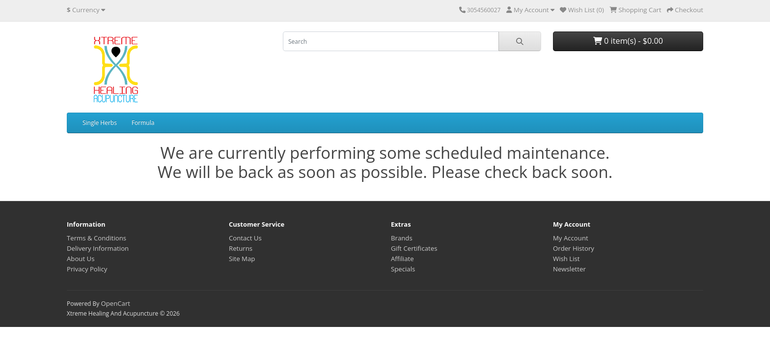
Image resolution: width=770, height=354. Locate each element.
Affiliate (402, 258)
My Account (570, 238)
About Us (80, 258)
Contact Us (245, 238)
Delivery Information (98, 248)
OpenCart (115, 303)
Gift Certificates (414, 248)
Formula (143, 122)
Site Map (242, 258)
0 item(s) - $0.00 (628, 40)
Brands (401, 238)
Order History (573, 248)
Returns (240, 248)
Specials (403, 269)
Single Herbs (99, 122)
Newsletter (569, 269)
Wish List (566, 258)
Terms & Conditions (96, 238)
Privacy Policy (87, 269)
